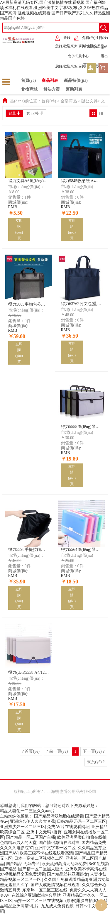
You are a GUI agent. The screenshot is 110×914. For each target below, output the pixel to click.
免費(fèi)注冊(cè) (91, 38)
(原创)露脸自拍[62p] (83, 900)
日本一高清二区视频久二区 (38, 858)
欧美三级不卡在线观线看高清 (46, 853)
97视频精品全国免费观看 (22, 874)
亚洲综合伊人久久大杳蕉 (32, 821)
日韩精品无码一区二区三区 (81, 821)
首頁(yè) (28, 80)
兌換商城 (29, 89)
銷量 (14, 113)
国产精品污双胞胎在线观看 (58, 816)
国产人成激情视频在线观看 (55, 885)
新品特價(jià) (76, 80)
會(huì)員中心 (74, 56)
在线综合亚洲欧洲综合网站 (36, 895)
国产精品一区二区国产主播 (30, 837)
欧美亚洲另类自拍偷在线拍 (81, 837)
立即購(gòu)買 (19, 229)
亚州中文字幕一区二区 (55, 848)
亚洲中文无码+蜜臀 (44, 832)
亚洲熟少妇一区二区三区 (22, 827)
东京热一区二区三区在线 (44, 890)
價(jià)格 (34, 113)
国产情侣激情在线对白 (59, 842)
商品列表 (50, 80)
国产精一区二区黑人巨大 (40, 869)
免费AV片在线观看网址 (68, 827)
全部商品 (68, 101)
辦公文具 (89, 101)
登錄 (62, 38)
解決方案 (51, 89)
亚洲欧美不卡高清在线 (85, 869)
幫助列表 (74, 89)
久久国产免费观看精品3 (65, 879)
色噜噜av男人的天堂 (18, 842)
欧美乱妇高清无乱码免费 (64, 863)
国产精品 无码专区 (23, 863)
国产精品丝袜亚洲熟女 (67, 874)
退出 (100, 56)
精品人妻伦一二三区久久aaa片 (27, 811)
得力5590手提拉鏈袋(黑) (30, 549)
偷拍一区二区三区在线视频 (38, 900)
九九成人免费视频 (57, 906)
